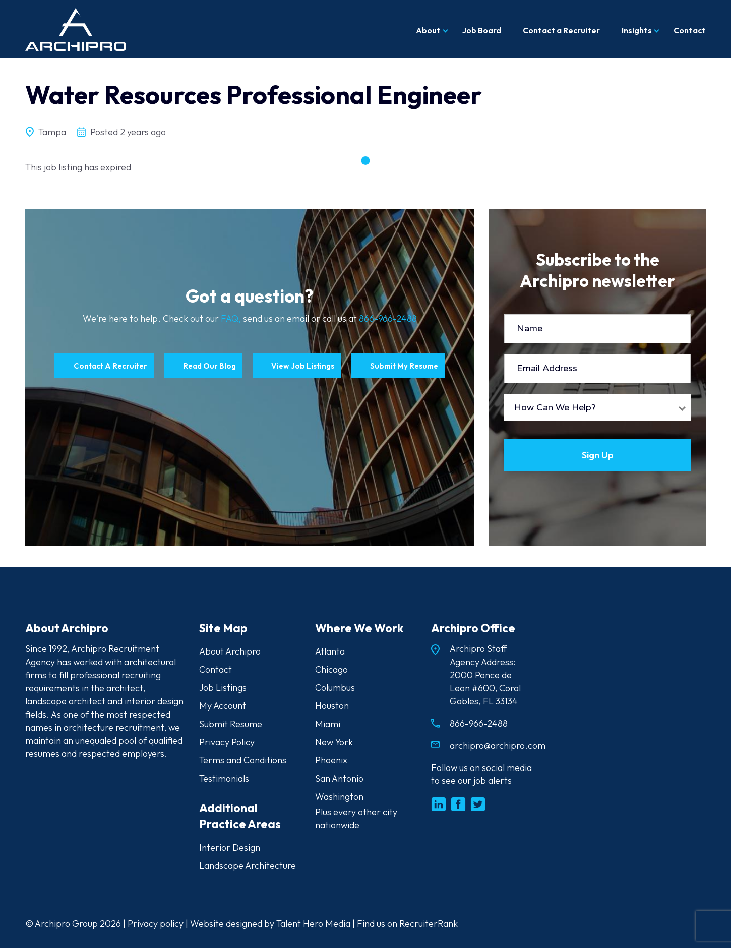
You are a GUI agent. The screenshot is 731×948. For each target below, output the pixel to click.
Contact (690, 30)
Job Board (481, 30)
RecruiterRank (428, 923)
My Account (222, 706)
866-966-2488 (388, 318)
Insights (637, 30)
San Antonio (339, 778)
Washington (339, 796)
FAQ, (232, 318)
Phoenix (331, 760)
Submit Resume (230, 724)
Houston (332, 706)
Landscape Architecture (247, 865)
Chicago (331, 669)
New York (334, 742)
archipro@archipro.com (497, 745)
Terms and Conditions (242, 760)
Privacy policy (156, 923)
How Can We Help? (555, 407)
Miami (327, 724)
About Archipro (230, 651)
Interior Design (229, 847)
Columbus (335, 687)
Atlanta (330, 651)
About (428, 30)
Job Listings (223, 687)
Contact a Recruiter (561, 30)
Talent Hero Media (313, 923)
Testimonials (224, 778)
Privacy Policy (227, 742)
